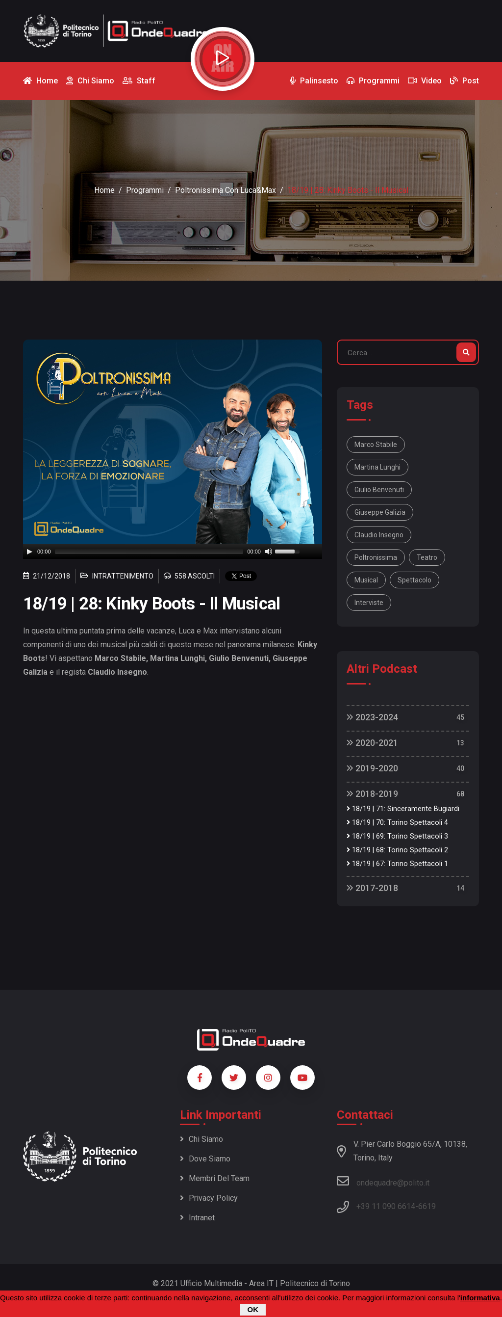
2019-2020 (372, 768)
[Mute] (269, 551)
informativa (480, 1297)
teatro (427, 557)
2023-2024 (372, 717)
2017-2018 (372, 888)
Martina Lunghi (377, 467)
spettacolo (414, 580)
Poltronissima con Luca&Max (225, 190)
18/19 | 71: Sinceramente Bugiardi (403, 809)
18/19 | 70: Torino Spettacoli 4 (397, 822)
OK (253, 1309)
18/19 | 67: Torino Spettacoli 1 (397, 864)
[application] (172, 551)
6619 (427, 1206)
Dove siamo (205, 1158)
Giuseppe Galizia (379, 512)
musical (366, 580)
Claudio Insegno (378, 535)
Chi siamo (201, 1139)
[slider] (149, 551)
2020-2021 (372, 743)
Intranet (197, 1217)
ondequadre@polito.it (383, 1181)
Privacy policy (209, 1198)
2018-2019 (372, 794)
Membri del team (215, 1178)
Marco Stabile (375, 444)
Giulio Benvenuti (379, 490)
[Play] (29, 551)
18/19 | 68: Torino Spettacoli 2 (397, 850)
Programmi (145, 190)
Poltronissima (375, 557)
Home (104, 190)
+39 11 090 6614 (385, 1206)
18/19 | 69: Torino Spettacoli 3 (397, 836)
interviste (368, 602)
